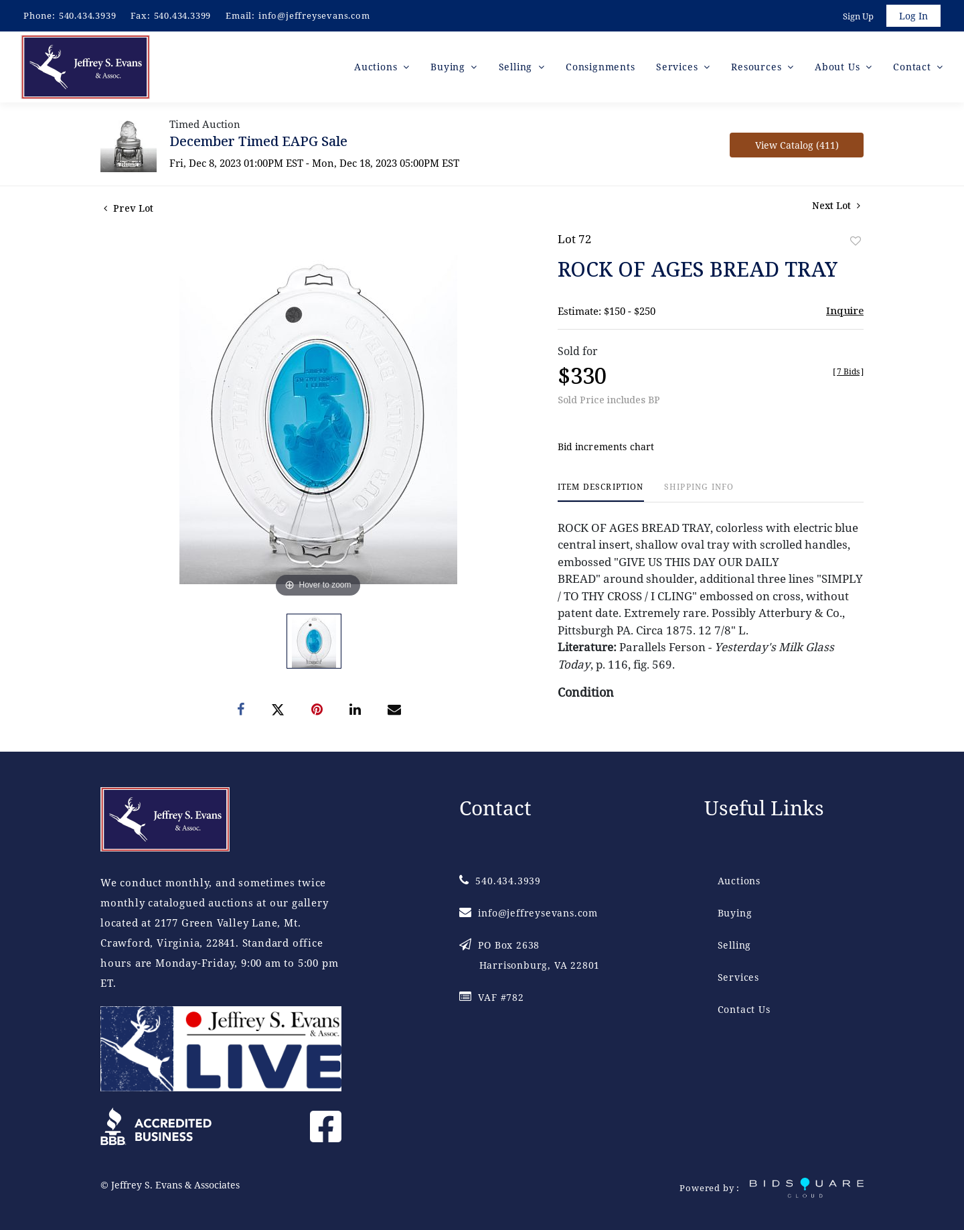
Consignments (600, 66)
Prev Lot (128, 208)
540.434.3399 (183, 15)
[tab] (601, 492)
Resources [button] (758, 66)
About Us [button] (839, 66)
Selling (735, 945)
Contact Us (744, 1009)
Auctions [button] (377, 66)
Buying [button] (449, 66)
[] (848, 371)
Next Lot (836, 205)
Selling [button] (517, 66)
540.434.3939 (87, 15)
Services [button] (678, 66)
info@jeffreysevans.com (314, 15)
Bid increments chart (606, 446)
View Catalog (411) (797, 145)
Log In (913, 15)
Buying (735, 912)
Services (738, 977)
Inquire (845, 310)
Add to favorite (856, 241)
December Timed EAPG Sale (258, 141)
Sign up (858, 16)
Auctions (739, 880)
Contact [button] (913, 66)
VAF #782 (491, 997)
